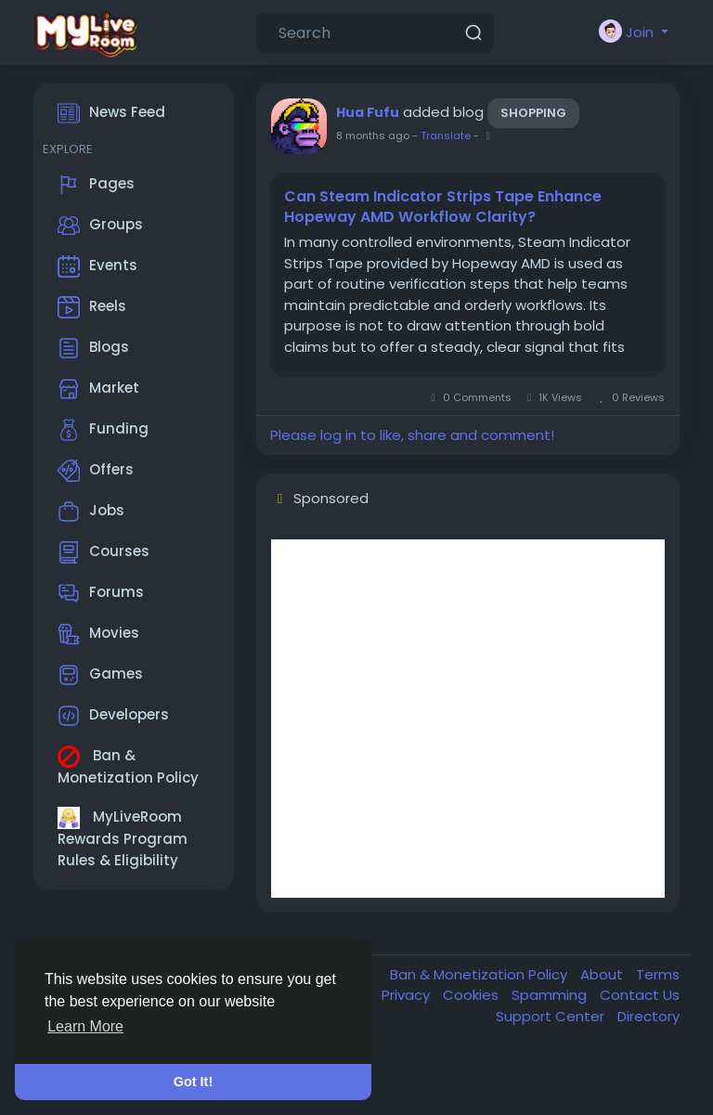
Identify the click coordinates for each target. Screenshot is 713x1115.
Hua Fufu (367, 112)
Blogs (93, 348)
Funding (103, 430)
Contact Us (640, 995)
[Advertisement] (468, 718)
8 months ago (372, 135)
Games (100, 675)
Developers (113, 716)
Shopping (533, 113)
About (603, 974)
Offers (96, 471)
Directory (648, 1016)
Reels (92, 307)
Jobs (91, 511)
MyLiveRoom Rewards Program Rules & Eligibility (123, 838)
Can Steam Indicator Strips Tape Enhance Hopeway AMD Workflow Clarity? (443, 207)
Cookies (472, 995)
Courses (103, 552)
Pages (96, 185)
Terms (658, 974)
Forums (101, 593)
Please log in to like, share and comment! (412, 435)
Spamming (551, 995)
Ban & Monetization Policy (128, 766)
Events (97, 266)
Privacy (408, 995)
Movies (98, 634)
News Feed (111, 113)
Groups (100, 225)
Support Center (552, 1016)
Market (98, 389)
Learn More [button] (85, 1026)
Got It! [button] (193, 1081)
